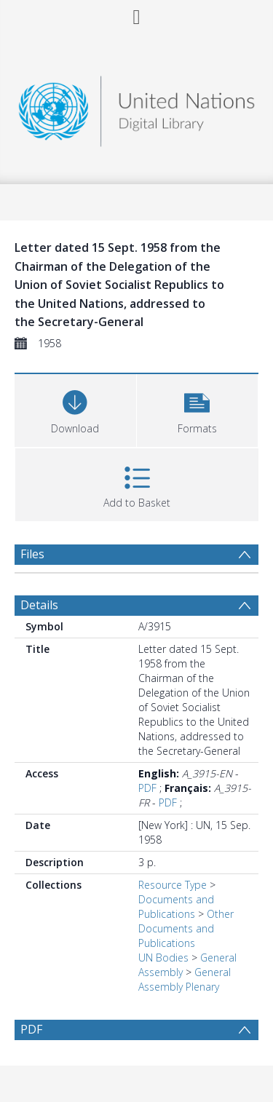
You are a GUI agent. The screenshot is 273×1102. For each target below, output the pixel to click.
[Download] (75, 408)
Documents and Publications (176, 906)
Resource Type (172, 885)
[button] (197, 408)
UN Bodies (163, 957)
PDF (147, 788)
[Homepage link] (136, 107)
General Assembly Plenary (184, 979)
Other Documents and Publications (186, 928)
